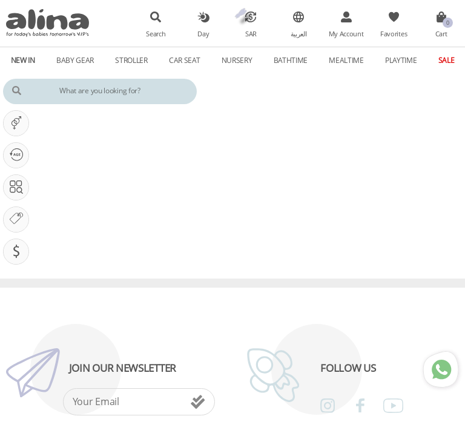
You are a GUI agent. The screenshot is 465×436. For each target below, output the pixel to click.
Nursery (237, 60)
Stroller (131, 60)
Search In (19, 187)
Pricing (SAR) (19, 251)
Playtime (401, 60)
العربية (299, 34)
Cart (441, 34)
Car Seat (184, 60)
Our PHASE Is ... (19, 155)
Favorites (393, 34)
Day (203, 34)
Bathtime (291, 60)
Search (155, 34)
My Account (346, 34)
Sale (446, 60)
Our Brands (19, 219)
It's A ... (19, 123)
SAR (251, 34)
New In (23, 60)
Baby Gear (75, 60)
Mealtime (346, 60)
